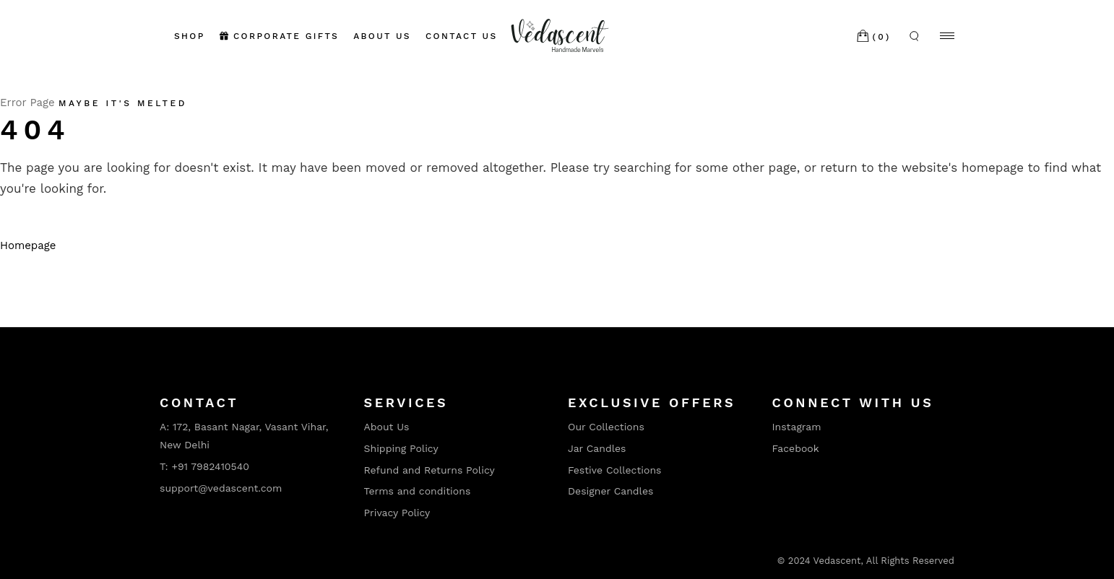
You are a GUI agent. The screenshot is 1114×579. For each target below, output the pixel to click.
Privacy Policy (397, 512)
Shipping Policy (401, 448)
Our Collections (606, 426)
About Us (387, 426)
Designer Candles (610, 491)
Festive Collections (614, 470)
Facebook (795, 448)
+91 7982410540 (210, 466)
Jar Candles (597, 448)
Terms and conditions (417, 491)
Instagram (796, 426)
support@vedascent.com (221, 488)
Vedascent (837, 560)
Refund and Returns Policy (429, 470)
